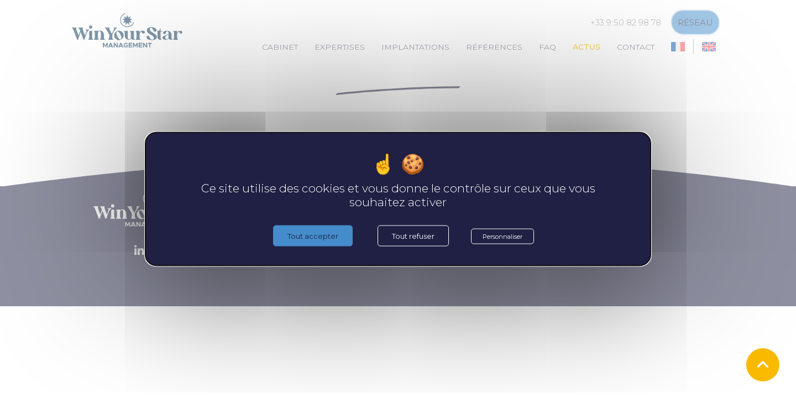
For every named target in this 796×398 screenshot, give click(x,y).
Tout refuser (413, 236)
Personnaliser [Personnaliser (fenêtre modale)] (502, 236)
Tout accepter (312, 236)
